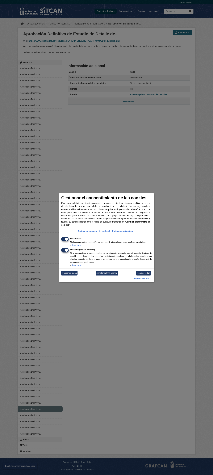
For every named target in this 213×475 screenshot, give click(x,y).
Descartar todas (69, 273)
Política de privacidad (122, 231)
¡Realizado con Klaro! (142, 278)
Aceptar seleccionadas (106, 273)
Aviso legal (104, 231)
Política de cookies (87, 231)
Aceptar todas (143, 273)
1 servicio (75, 245)
